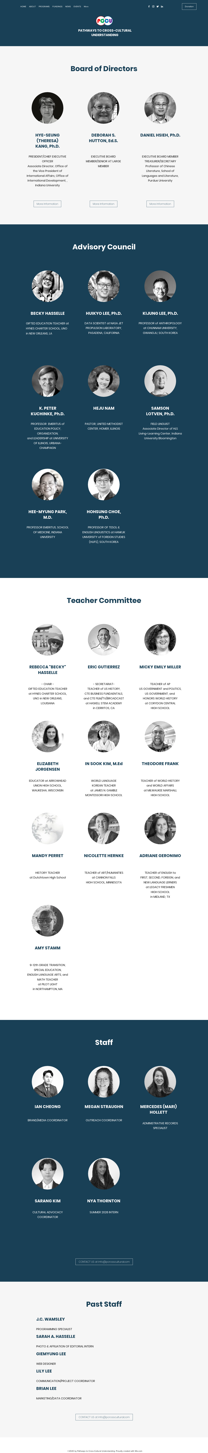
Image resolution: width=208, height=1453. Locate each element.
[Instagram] (153, 6)
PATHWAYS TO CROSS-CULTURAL (105, 30)
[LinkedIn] (162, 6)
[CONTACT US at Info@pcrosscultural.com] (104, 1262)
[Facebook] (149, 6)
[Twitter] (157, 6)
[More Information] (47, 204)
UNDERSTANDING (104, 35)
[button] (68, 6)
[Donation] (189, 6)
